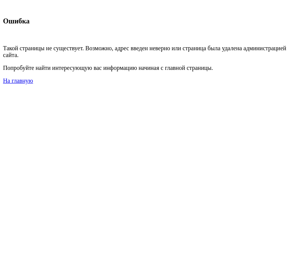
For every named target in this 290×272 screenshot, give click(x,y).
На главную (18, 80)
